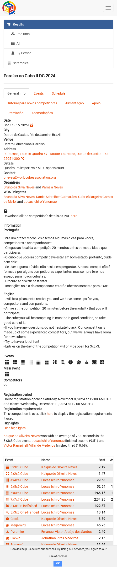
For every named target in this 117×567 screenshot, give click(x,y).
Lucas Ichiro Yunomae (40, 201)
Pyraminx (15, 532)
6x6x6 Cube (16, 493)
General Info (16, 93)
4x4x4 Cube (16, 480)
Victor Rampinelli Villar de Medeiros (29, 445)
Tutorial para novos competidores (32, 103)
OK (58, 563)
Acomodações (42, 113)
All (15, 43)
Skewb (12, 538)
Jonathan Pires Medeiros (59, 538)
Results (15, 24)
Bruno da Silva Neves (19, 187)
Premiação (15, 113)
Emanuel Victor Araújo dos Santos (66, 532)
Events (39, 93)
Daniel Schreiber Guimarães (56, 197)
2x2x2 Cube (16, 474)
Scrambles (17, 63)
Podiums (20, 34)
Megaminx (15, 525)
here (74, 216)
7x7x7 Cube (16, 499)
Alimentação (74, 103)
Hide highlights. (15, 428)
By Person (21, 53)
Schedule (58, 93)
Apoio (96, 103)
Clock (12, 519)
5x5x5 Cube (16, 486)
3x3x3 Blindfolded (21, 506)
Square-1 (14, 544)
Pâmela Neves (52, 187)
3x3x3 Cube (16, 467)
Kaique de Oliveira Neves (22, 436)
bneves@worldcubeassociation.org (30, 177)
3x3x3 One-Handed (22, 512)
